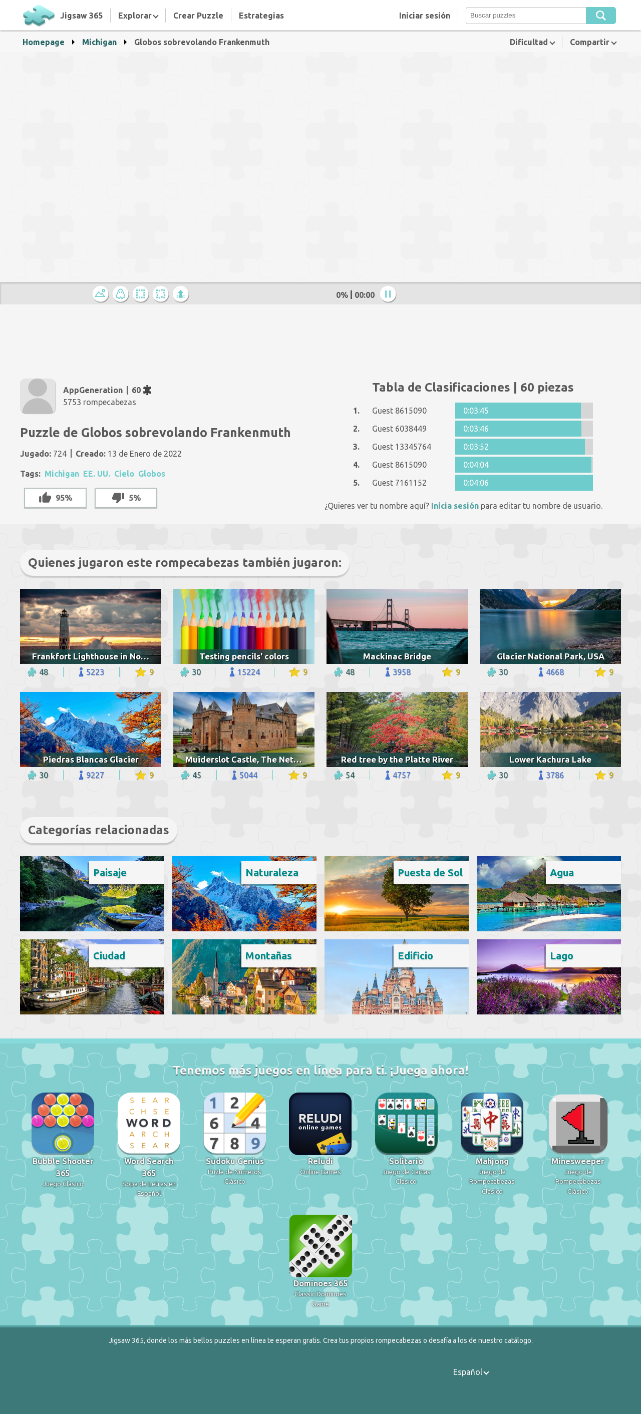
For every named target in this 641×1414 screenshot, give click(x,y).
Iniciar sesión (424, 15)
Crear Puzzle (198, 15)
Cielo (124, 473)
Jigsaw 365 (81, 15)
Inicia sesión (455, 505)
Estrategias (261, 15)
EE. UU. (96, 473)
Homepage (44, 42)
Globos (151, 473)
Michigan (99, 42)
